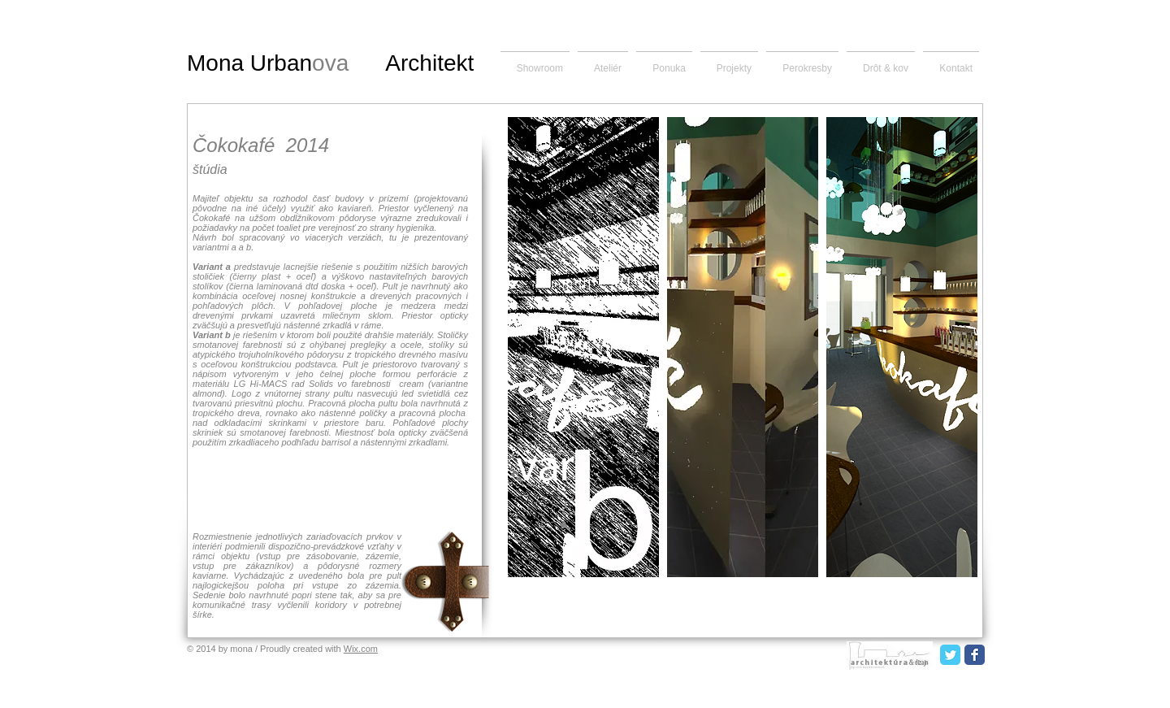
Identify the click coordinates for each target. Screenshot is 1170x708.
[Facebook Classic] (974, 655)
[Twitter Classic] (950, 655)
